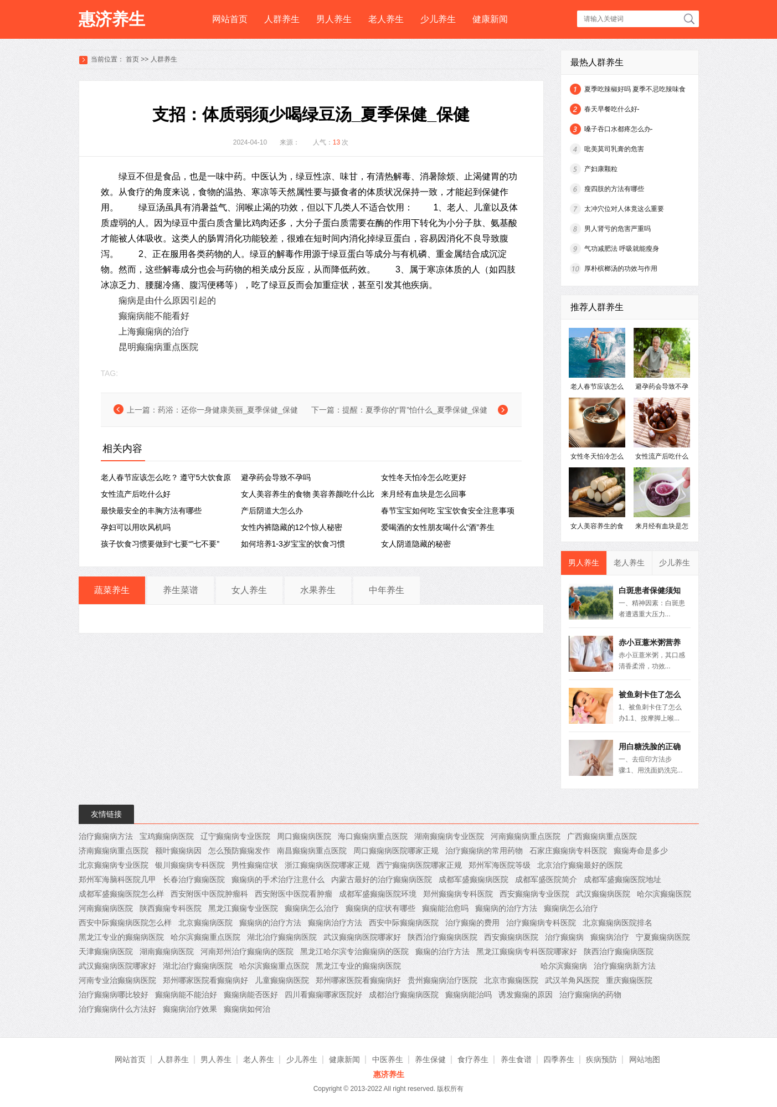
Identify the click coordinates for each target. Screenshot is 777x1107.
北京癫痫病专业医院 (113, 865)
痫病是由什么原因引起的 (167, 300)
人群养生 (282, 19)
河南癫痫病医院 (106, 908)
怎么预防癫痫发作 (239, 850)
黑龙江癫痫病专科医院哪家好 (526, 951)
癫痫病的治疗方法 (506, 908)
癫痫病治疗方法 (335, 922)
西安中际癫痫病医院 (404, 922)
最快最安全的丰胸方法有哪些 (151, 510)
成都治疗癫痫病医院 (404, 994)
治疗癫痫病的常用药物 (484, 850)
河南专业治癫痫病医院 (117, 980)
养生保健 (430, 1059)
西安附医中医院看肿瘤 (293, 893)
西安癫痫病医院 (511, 937)
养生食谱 (516, 1059)
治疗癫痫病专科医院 (541, 922)
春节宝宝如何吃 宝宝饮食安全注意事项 (448, 510)
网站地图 (644, 1059)
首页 (132, 59)
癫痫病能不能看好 (154, 316)
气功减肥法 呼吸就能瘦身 (621, 249)
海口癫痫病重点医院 (373, 836)
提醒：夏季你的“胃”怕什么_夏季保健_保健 (415, 409)
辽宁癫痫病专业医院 (235, 836)
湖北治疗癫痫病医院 (282, 937)
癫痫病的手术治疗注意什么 (278, 879)
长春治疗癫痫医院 (194, 879)
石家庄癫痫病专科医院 (568, 850)
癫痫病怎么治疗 (312, 908)
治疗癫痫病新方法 (625, 965)
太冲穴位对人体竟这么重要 (624, 209)
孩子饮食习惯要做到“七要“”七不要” (160, 543)
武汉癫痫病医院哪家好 (362, 937)
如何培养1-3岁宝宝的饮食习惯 (293, 543)
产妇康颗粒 (601, 169)
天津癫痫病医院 (106, 951)
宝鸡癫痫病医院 (167, 836)
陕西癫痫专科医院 (171, 908)
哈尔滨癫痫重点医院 (205, 937)
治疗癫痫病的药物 (590, 994)
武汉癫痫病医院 (603, 893)
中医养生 (387, 1059)
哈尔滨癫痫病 (564, 965)
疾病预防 (601, 1059)
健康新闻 (490, 19)
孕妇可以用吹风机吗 (136, 527)
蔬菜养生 (112, 590)
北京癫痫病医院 (205, 922)
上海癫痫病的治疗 (154, 331)
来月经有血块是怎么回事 (423, 494)
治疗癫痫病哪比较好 (113, 994)
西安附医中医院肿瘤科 (209, 893)
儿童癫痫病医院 (282, 980)
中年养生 (386, 590)
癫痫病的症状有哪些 (380, 908)
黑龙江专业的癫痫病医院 (121, 937)
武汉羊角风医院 (572, 980)
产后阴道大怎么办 (272, 510)
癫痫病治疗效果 (190, 1009)
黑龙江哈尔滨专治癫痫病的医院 (354, 951)
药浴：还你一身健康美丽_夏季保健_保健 (228, 409)
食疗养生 (472, 1059)
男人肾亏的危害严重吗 (617, 229)
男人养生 (334, 19)
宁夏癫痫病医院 (663, 937)
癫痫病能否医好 (251, 994)
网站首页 (230, 19)
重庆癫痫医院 (629, 980)
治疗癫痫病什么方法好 (117, 1009)
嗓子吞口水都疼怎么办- (618, 129)
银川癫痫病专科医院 (190, 865)
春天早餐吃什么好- (612, 109)
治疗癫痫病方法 (106, 836)
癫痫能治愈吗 (445, 908)
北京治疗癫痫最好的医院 (579, 865)
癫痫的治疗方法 (442, 951)
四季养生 (558, 1059)
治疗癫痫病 (564, 937)
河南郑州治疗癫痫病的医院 (247, 951)
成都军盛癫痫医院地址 (622, 879)
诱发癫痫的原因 (525, 994)
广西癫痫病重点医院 (602, 836)
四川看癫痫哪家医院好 (323, 994)
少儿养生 (438, 19)
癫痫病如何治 (247, 1009)
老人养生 (386, 19)
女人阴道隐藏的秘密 (416, 543)
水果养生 (318, 590)
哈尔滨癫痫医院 (664, 893)
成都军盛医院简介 (546, 879)
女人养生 (249, 590)
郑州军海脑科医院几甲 (117, 879)
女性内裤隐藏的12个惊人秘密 (292, 527)
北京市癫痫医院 (511, 980)
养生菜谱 (180, 590)
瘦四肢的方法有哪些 (614, 189)
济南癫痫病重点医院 (113, 850)
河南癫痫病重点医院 (525, 836)
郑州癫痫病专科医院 (458, 893)
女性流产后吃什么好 (136, 494)
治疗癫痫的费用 (472, 922)
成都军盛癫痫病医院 (473, 879)
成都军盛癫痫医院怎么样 (121, 893)
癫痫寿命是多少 (641, 850)
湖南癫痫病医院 (167, 951)
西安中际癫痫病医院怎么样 (125, 922)
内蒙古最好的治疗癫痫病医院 (381, 879)
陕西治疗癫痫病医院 (442, 937)
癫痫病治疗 (609, 937)
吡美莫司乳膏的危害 (614, 149)
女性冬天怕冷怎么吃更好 (423, 477)
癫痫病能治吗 (468, 994)
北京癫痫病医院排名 (617, 922)
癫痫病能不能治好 (186, 994)
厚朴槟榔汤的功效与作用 (620, 268)
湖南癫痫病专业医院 (449, 836)
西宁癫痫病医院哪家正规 (419, 865)
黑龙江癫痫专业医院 (243, 908)
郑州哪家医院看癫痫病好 (205, 980)
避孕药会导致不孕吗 (276, 477)
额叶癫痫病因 (178, 850)
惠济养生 (112, 19)
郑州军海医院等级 (500, 865)
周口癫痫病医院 (304, 836)
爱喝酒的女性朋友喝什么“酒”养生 (438, 527)
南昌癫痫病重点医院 (312, 850)
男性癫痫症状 (254, 865)
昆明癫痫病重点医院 (158, 347)
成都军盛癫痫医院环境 (377, 893)
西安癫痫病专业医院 (534, 893)
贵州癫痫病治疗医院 (442, 980)
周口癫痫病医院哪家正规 (396, 850)
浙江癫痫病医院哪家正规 (327, 865)
